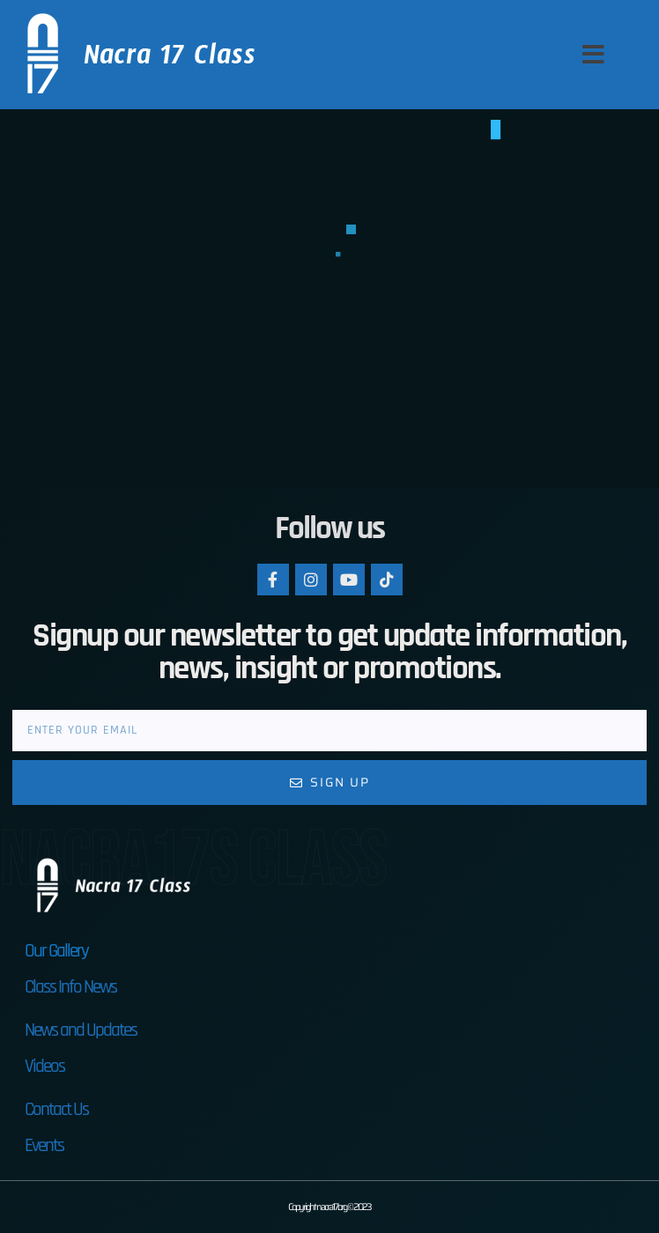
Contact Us (56, 1109)
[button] (593, 54)
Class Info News (70, 987)
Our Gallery (56, 951)
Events (44, 1145)
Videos (44, 1066)
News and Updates (81, 1030)
